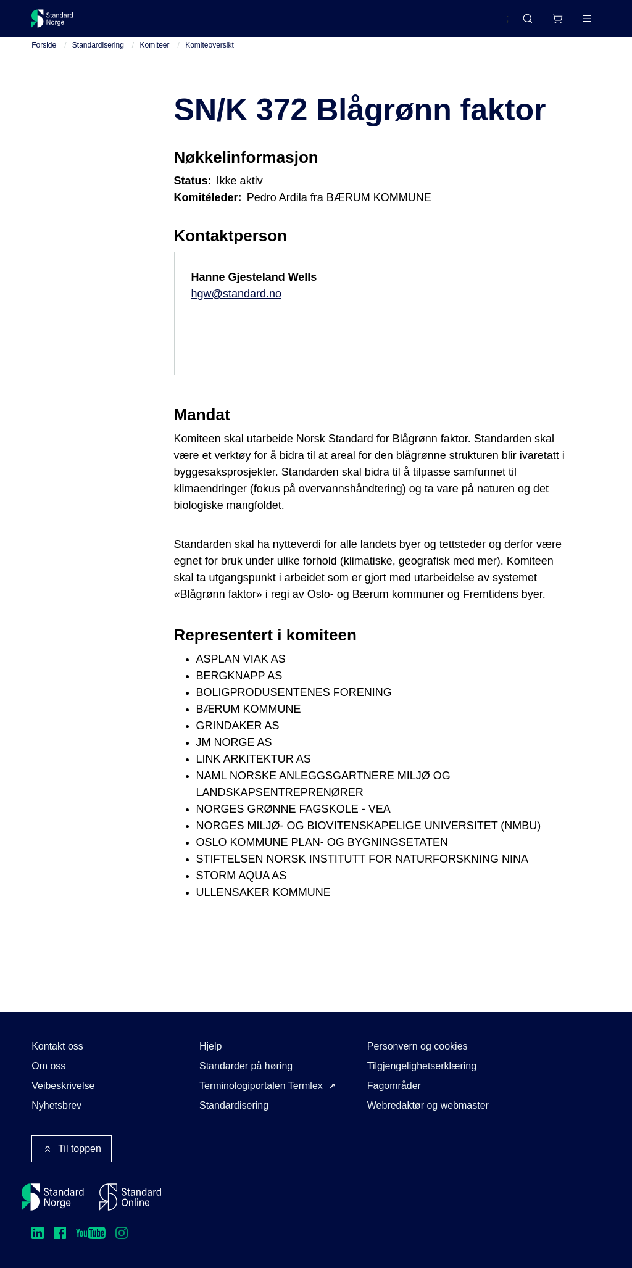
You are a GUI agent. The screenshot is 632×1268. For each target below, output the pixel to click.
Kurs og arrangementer (317, 23)
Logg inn (570, 23)
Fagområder (394, 1085)
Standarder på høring (246, 1066)
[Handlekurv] (520, 23)
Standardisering (98, 55)
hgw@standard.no (236, 303)
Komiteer (155, 55)
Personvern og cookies (417, 1046)
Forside (43, 55)
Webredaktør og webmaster (428, 1105)
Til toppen (71, 1148)
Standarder (136, 23)
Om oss (48, 1066)
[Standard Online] (130, 1197)
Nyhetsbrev (56, 1105)
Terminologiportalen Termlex (261, 1085)
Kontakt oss (57, 1046)
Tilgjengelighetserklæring (421, 1066)
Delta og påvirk (213, 23)
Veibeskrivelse (62, 1085)
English (470, 24)
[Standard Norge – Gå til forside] (60, 23)
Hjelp (210, 1046)
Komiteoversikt (209, 55)
